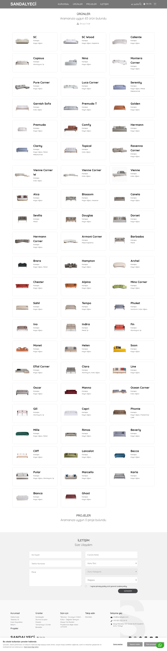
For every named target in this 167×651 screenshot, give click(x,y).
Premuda (39, 124)
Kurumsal (15, 613)
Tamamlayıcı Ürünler (43, 625)
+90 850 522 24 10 (120, 620)
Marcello (88, 472)
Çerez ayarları (118, 644)
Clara (85, 366)
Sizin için (64, 613)
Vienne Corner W (43, 172)
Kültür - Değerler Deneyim (69, 619)
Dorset (135, 215)
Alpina (86, 282)
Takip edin (90, 613)
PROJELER (91, 4)
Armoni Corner (92, 236)
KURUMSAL (63, 4)
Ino (35, 324)
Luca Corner (90, 82)
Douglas (87, 215)
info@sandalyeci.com (120, 617)
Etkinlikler (88, 617)
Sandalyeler (39, 617)
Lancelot (88, 451)
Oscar (37, 387)
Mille (36, 430)
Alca (36, 194)
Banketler (38, 627)
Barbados (137, 236)
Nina (85, 58)
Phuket (135, 303)
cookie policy (122, 586)
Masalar (38, 622)
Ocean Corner (140, 387)
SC (35, 37)
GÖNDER (128, 591)
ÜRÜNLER (78, 4)
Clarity (37, 146)
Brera (37, 261)
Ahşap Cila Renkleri (67, 622)
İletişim (13, 625)
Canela (135, 194)
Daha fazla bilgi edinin (31, 647)
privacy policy (101, 586)
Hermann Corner (39, 239)
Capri (85, 408)
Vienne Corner (91, 170)
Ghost (86, 493)
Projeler (14, 628)
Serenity (136, 82)
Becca (135, 451)
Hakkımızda (15, 617)
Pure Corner (41, 82)
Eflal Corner (41, 366)
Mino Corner (139, 282)
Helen (86, 345)
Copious (38, 58)
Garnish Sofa (42, 103)
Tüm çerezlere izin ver (154, 644)
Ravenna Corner (137, 148)
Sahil (36, 303)
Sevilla (37, 215)
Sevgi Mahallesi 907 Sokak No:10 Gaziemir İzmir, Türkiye (128, 625)
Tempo (86, 303)
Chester (38, 282)
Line (133, 366)
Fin (132, 324)
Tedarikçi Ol (15, 619)
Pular (37, 472)
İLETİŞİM (104, 4)
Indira (86, 324)
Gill (35, 408)
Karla (134, 472)
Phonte (135, 408)
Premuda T (89, 103)
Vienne (135, 170)
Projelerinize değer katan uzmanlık (69, 626)
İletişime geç (116, 613)
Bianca (37, 493)
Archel (135, 261)
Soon (134, 345)
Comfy (86, 124)
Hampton (88, 261)
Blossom (87, 194)
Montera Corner (136, 60)
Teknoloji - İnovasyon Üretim (70, 617)
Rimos (86, 430)
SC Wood (88, 37)
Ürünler (39, 613)
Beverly (136, 430)
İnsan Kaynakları (17, 622)
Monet (37, 345)
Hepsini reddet (135, 644)
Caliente (136, 37)
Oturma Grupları (41, 619)
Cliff (36, 451)
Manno (86, 387)
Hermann (137, 124)
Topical (87, 146)
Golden (135, 103)
